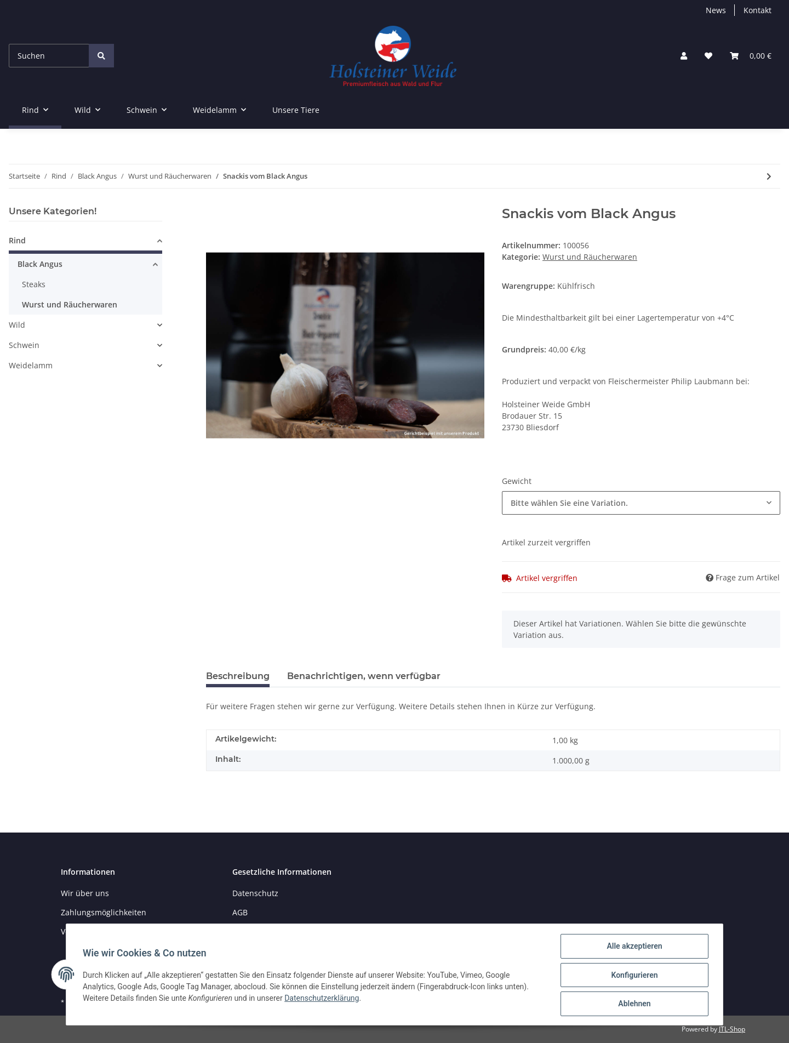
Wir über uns (85, 893)
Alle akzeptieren (633, 947)
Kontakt (757, 10)
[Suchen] (49, 55)
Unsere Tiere (295, 110)
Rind (17, 240)
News (716, 10)
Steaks (33, 284)
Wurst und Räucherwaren (589, 257)
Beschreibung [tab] (238, 676)
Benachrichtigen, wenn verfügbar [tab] (364, 676)
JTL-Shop (732, 1029)
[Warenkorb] (750, 56)
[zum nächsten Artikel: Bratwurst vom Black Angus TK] (769, 176)
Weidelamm (31, 365)
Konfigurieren (633, 975)
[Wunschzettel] (708, 56)
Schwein (24, 345)
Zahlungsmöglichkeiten (103, 912)
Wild (17, 325)
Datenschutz (255, 893)
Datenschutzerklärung (322, 998)
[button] (684, 56)
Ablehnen (633, 1004)
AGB (240, 912)
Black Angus (40, 264)
